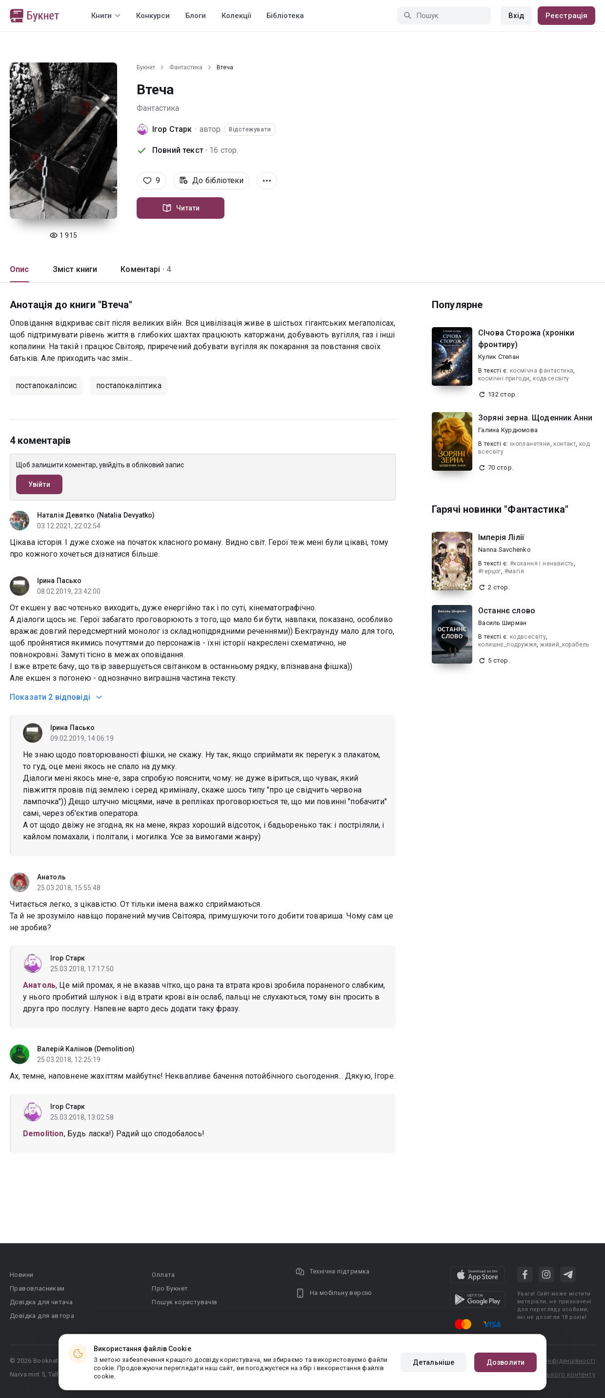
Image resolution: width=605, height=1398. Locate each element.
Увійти (39, 484)
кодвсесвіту (551, 378)
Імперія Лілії (501, 537)
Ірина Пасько (59, 580)
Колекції (236, 15)
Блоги (195, 15)
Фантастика (185, 67)
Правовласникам (37, 1288)
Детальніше (433, 1362)
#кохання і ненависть (542, 563)
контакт (564, 443)
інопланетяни (530, 443)
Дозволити (505, 1362)
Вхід (516, 15)
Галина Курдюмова (508, 430)
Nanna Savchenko (504, 549)
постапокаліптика (128, 385)
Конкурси (153, 15)
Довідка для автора (42, 1315)
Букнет (146, 67)
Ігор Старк (172, 129)
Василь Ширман (502, 622)
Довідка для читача (41, 1302)
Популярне (457, 305)
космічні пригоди (503, 378)
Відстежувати (250, 129)
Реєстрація (566, 15)
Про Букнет (170, 1288)
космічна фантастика (542, 370)
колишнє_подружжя (507, 644)
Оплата (163, 1274)
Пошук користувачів (184, 1302)
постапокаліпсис (46, 385)
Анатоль (51, 877)
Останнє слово (506, 610)
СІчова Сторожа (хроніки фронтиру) (526, 338)
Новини (21, 1274)
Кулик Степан (498, 356)
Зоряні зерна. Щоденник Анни (535, 417)
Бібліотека (285, 15)
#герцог (489, 571)
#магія (514, 571)
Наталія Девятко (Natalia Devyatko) (96, 515)
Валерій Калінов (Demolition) (86, 1049)
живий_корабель (564, 644)
